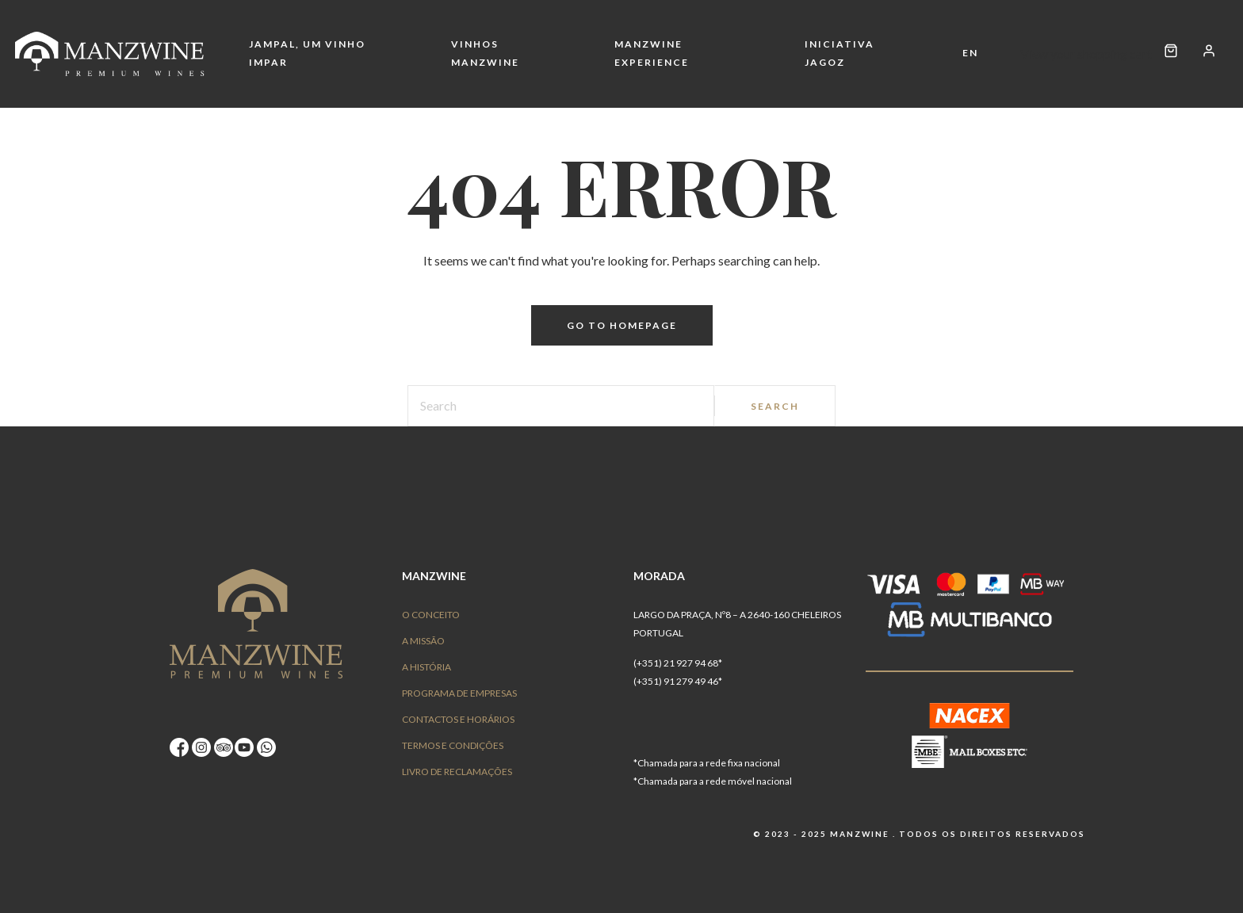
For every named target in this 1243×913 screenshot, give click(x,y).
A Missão (423, 641)
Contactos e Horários (458, 719)
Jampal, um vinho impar (307, 53)
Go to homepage (622, 325)
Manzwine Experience (651, 53)
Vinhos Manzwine (485, 53)
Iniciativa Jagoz (839, 53)
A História (426, 667)
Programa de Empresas (459, 693)
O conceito (431, 615)
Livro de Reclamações (457, 771)
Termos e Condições (452, 745)
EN (970, 53)
